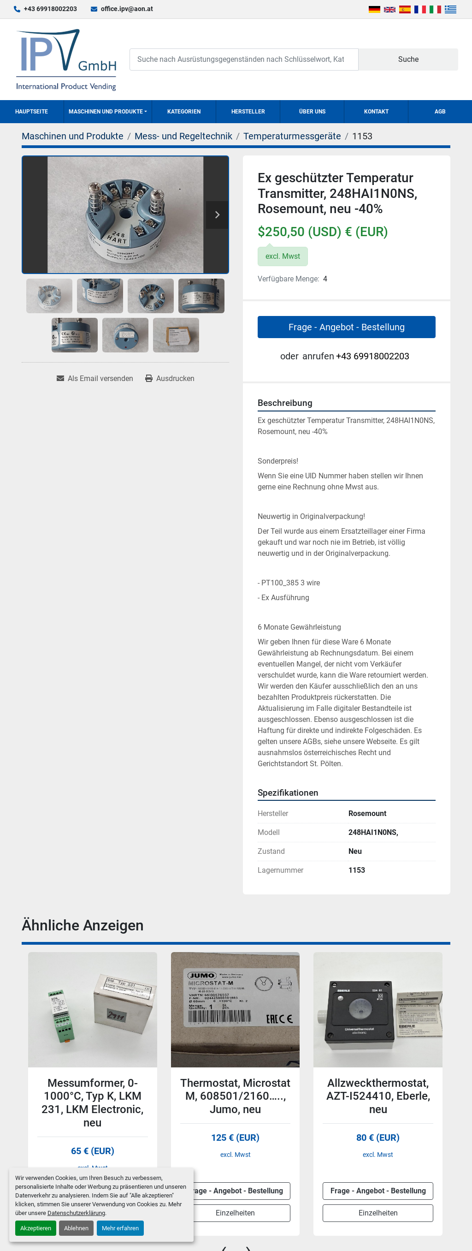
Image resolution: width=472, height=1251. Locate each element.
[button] (108, 111)
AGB (440, 111)
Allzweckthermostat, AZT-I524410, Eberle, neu (378, 1096)
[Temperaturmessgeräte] (292, 136)
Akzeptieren (35, 1228)
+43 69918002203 (50, 8)
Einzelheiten (235, 1213)
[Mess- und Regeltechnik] (183, 136)
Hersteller (248, 111)
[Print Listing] (170, 378)
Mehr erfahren (120, 1228)
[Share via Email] (95, 378)
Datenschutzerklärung (76, 1212)
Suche (408, 59)
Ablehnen (76, 1228)
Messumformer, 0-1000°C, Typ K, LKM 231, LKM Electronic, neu (92, 1103)
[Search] (244, 59)
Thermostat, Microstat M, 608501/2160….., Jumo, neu (235, 1096)
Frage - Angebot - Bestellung (347, 327)
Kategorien (184, 111)
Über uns (312, 111)
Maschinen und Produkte (106, 111)
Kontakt (376, 111)
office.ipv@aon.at (127, 8)
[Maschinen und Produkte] (73, 136)
